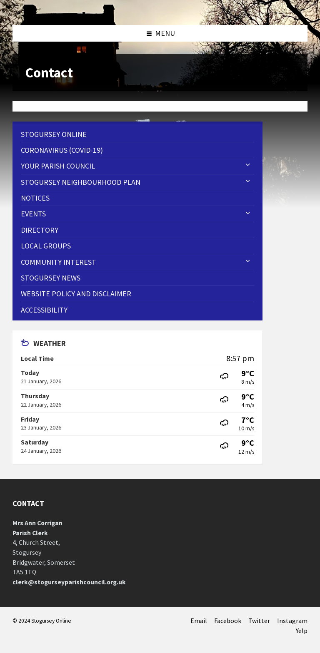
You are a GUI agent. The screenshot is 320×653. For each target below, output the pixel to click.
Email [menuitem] (198, 621)
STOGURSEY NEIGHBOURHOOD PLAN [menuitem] (80, 182)
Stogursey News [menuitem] (50, 278)
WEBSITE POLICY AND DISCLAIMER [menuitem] (76, 293)
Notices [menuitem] (35, 198)
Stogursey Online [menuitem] (54, 134)
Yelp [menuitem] (302, 631)
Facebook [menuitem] (227, 621)
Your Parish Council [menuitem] (58, 166)
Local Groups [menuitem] (46, 246)
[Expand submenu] (248, 165)
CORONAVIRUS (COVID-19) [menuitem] (62, 150)
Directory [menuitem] (39, 230)
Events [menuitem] (33, 213)
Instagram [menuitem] (292, 621)
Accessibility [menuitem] (44, 310)
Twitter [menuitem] (259, 621)
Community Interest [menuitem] (58, 262)
